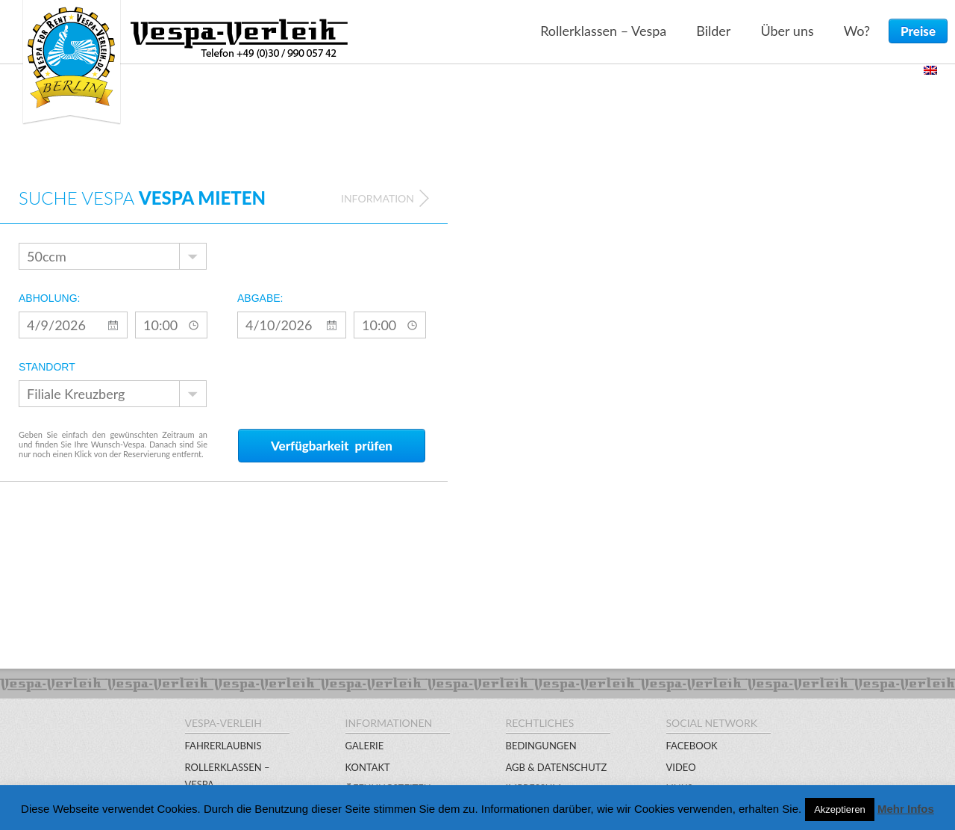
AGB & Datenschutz (556, 767)
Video (681, 767)
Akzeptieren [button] (839, 809)
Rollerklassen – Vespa (603, 30)
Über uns (786, 30)
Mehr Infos (905, 808)
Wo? (857, 30)
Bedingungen (541, 746)
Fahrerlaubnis (223, 746)
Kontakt (367, 767)
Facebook (692, 746)
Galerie (364, 746)
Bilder (713, 30)
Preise (918, 31)
